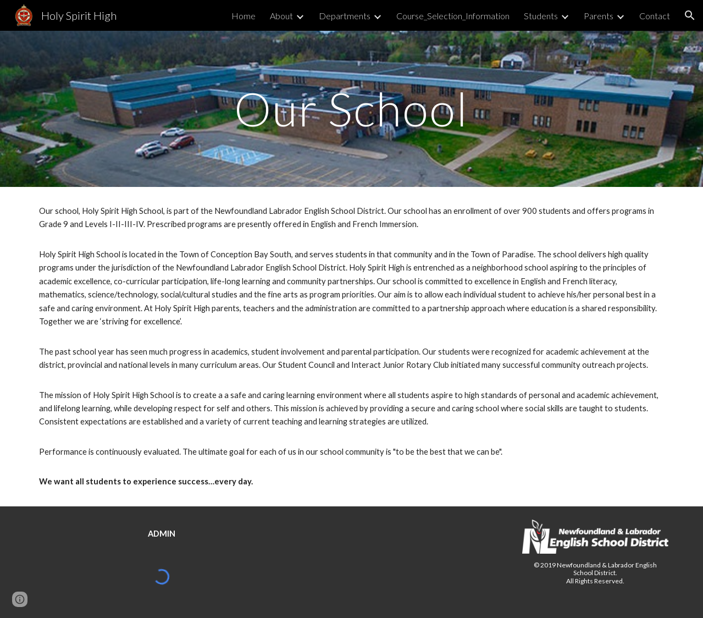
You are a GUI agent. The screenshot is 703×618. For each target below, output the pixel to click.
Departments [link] (344, 15)
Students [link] (541, 15)
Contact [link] (654, 15)
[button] (690, 15)
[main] (351, 108)
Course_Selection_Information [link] (453, 15)
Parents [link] (598, 15)
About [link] (281, 15)
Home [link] (243, 15)
